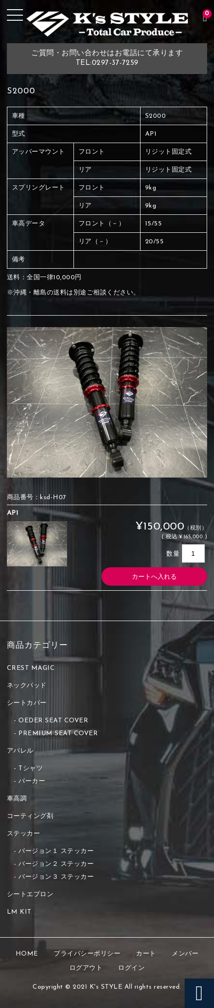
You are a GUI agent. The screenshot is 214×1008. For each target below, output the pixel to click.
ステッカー (23, 833)
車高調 (17, 798)
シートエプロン (30, 894)
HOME (27, 953)
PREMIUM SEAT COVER (58, 733)
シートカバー (27, 703)
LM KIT (19, 912)
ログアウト (86, 968)
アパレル (20, 751)
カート (146, 953)
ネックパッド (27, 685)
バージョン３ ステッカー (56, 877)
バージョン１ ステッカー (56, 851)
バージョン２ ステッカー (56, 864)
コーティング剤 (30, 816)
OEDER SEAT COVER (53, 720)
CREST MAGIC (31, 668)
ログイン (131, 968)
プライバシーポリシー (87, 953)
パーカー (31, 781)
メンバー (185, 953)
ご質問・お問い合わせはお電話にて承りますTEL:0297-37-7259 (107, 58)
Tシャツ (30, 768)
